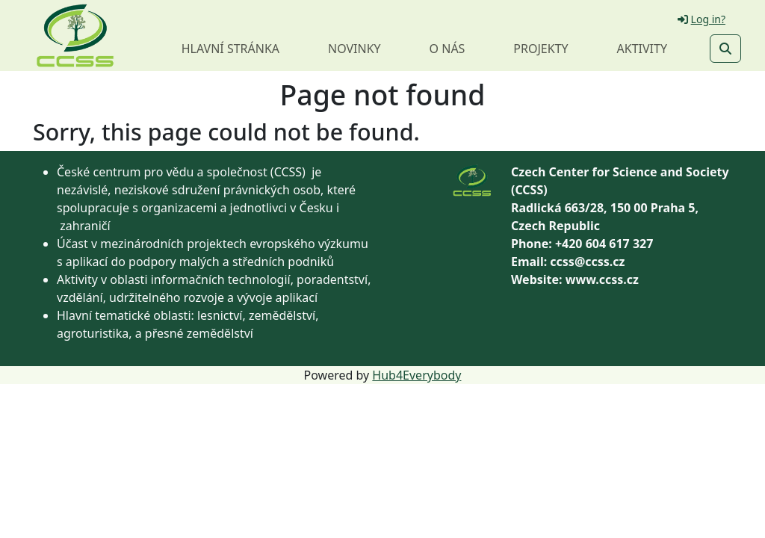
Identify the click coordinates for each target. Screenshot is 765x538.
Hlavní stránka (230, 48)
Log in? (701, 19)
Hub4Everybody (416, 375)
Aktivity (642, 48)
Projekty (540, 48)
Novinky (354, 48)
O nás (447, 48)
